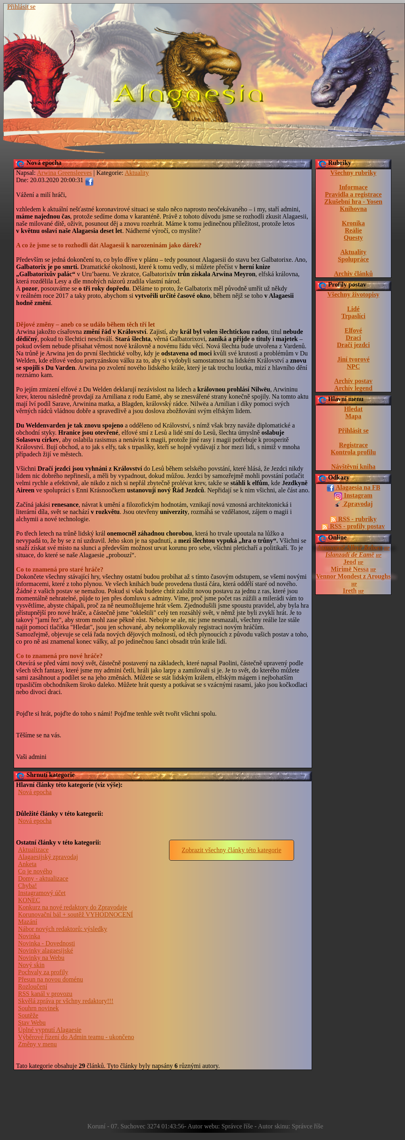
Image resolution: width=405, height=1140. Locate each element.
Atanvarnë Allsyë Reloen (350, 547)
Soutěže (28, 1015)
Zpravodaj (353, 504)
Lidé (353, 308)
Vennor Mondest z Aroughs (353, 576)
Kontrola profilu (353, 452)
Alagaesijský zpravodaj (48, 856)
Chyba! (27, 885)
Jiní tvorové (353, 359)
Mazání (27, 921)
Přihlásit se (21, 6)
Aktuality (354, 252)
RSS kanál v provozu (45, 993)
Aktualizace (33, 849)
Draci (353, 337)
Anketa (27, 864)
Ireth (350, 590)
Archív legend (353, 388)
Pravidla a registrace (353, 194)
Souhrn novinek (38, 1008)
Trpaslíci (353, 316)
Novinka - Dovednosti (46, 943)
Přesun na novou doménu (50, 979)
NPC (353, 366)
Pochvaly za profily (43, 972)
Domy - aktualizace (43, 878)
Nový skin (31, 964)
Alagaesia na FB (353, 488)
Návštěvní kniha (353, 466)
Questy (353, 237)
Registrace (353, 445)
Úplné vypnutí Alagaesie (49, 1029)
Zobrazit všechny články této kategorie (232, 850)
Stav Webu (32, 1022)
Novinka (29, 936)
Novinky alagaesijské (45, 950)
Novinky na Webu (41, 957)
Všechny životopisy (353, 294)
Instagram (353, 496)
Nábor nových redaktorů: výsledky (62, 928)
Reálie (353, 230)
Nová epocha (44, 162)
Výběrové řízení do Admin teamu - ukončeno (76, 1037)
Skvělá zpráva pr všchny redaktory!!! (65, 1001)
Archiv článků (353, 273)
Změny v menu (37, 1044)
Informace (353, 187)
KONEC (29, 900)
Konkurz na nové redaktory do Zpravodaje (72, 907)
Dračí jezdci (353, 344)
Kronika (353, 223)
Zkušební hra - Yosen (353, 201)
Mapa (353, 416)
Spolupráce (353, 259)
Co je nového (35, 871)
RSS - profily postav (353, 526)
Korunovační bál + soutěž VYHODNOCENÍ (75, 914)
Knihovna (353, 208)
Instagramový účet (42, 892)
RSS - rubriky (353, 519)
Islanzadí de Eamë (349, 554)
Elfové (353, 330)
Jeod (349, 561)
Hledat (353, 408)
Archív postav (353, 380)
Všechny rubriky (353, 172)
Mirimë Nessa (350, 569)
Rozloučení (32, 986)
